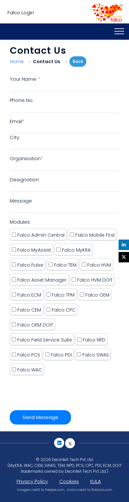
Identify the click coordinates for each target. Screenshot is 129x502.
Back (78, 61)
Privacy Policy (32, 481)
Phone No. (22, 100)
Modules (20, 221)
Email (17, 121)
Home (17, 61)
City (14, 137)
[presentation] (59, 391)
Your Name (25, 79)
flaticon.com (102, 489)
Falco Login (19, 12)
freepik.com (54, 489)
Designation (24, 179)
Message (21, 200)
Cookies (69, 481)
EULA (95, 481)
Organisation (26, 158)
